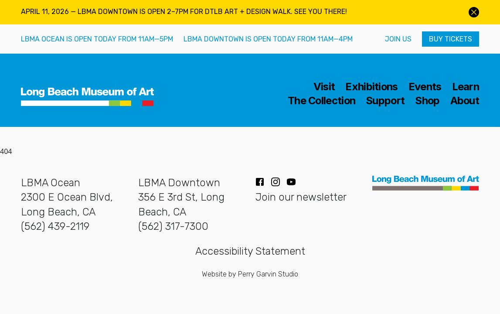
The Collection (321, 101)
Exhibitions (371, 87)
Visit (324, 87)
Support (385, 101)
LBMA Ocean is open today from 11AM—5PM (97, 39)
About (465, 101)
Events (425, 87)
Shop (427, 101)
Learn (466, 87)
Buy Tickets (450, 39)
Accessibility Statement (250, 251)
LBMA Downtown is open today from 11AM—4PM (268, 39)
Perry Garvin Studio (268, 274)
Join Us (398, 39)
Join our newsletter (301, 197)
